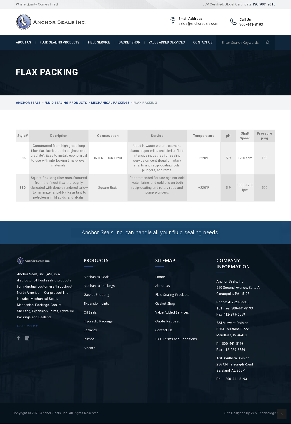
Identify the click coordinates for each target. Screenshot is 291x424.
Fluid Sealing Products (60, 42)
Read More (27, 326)
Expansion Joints (96, 303)
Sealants (90, 330)
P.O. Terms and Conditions (176, 339)
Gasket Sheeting (96, 294)
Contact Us (202, 42)
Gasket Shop (129, 42)
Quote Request (167, 321)
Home (160, 277)
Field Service (99, 42)
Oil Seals (90, 312)
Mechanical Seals (97, 277)
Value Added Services (167, 42)
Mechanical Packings (99, 286)
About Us (23, 42)
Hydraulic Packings (98, 321)
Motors (89, 348)
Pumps (89, 339)
